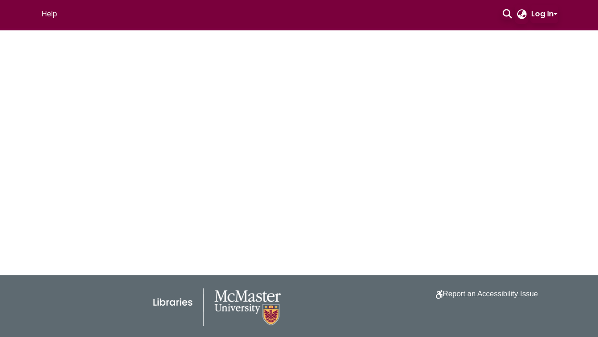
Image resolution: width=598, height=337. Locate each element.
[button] (507, 14)
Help (49, 14)
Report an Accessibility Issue (490, 294)
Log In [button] (542, 13)
